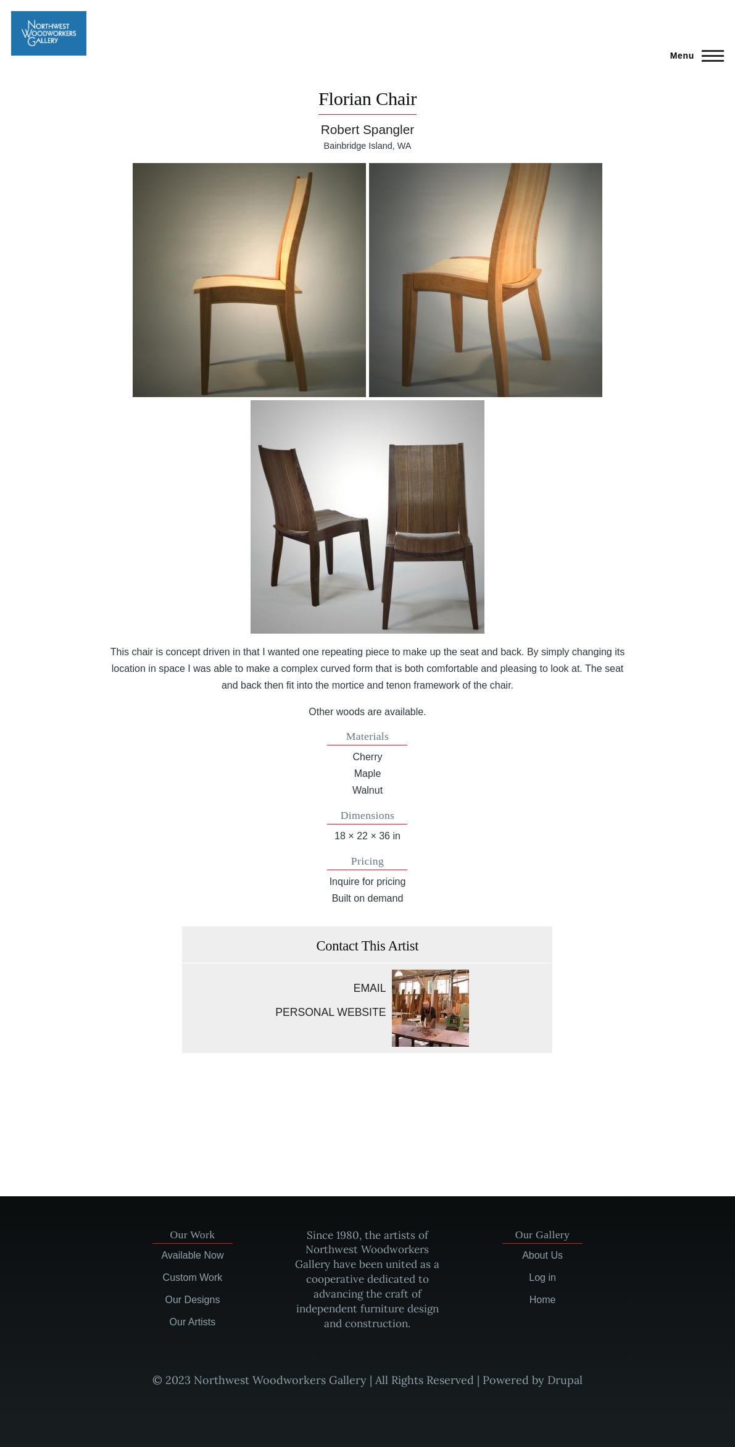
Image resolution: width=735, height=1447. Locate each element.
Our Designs (192, 1299)
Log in (542, 1277)
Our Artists (193, 1322)
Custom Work (193, 1277)
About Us (542, 1255)
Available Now (192, 1255)
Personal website (330, 1012)
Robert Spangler (367, 129)
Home (542, 1299)
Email (370, 988)
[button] (249, 279)
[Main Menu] (693, 55)
